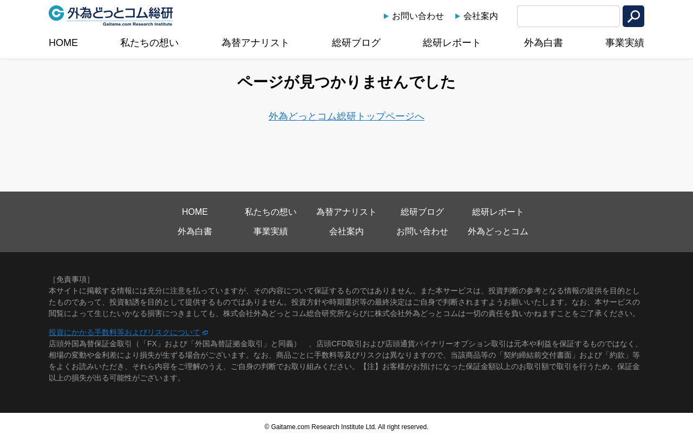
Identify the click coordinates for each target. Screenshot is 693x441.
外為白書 (543, 42)
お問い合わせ (418, 16)
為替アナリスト (255, 42)
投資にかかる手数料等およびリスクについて (124, 332)
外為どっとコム (498, 231)
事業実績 (624, 42)
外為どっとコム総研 (111, 15)
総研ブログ (356, 42)
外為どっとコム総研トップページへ (346, 116)
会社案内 (480, 16)
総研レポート (452, 42)
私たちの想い (149, 42)
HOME (63, 42)
